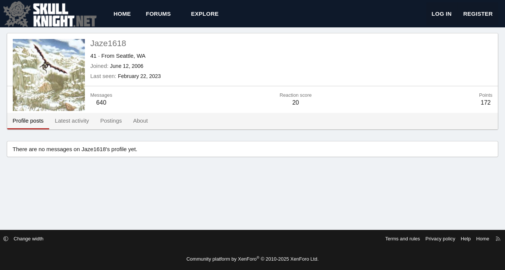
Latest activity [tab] (79, 127)
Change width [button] (43, 239)
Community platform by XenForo (252, 259)
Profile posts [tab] (35, 127)
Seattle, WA (138, 62)
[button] (185, 17)
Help (451, 239)
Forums (166, 17)
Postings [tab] (119, 127)
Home (130, 17)
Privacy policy (426, 239)
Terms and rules (388, 239)
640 (109, 109)
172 (478, 109)
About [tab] (147, 127)
